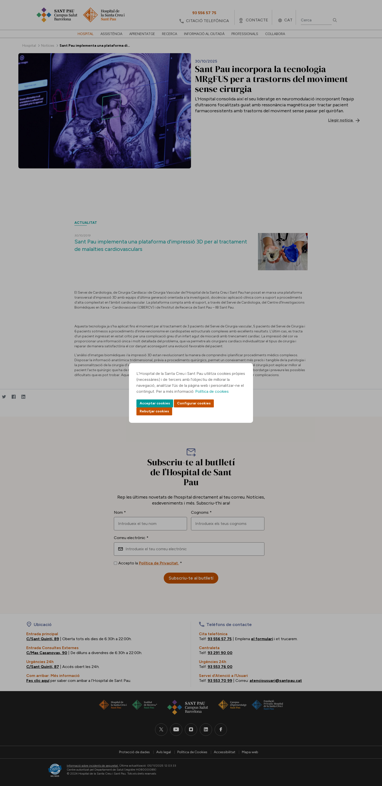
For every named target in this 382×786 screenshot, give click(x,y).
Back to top (370, 755)
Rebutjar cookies (154, 411)
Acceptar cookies (155, 403)
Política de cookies (212, 391)
